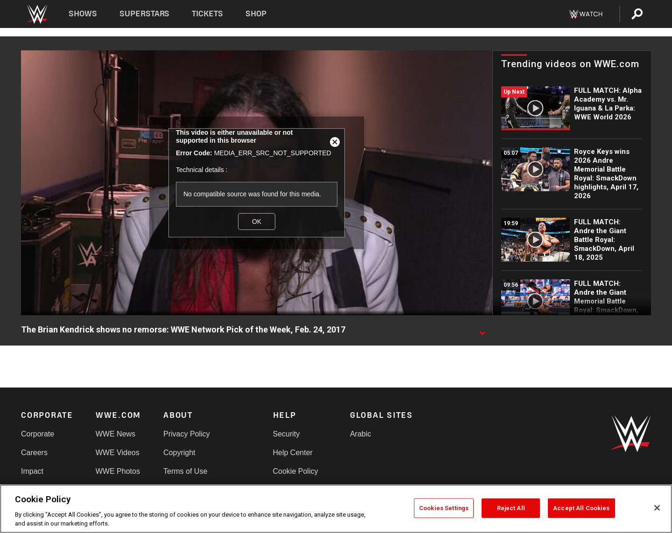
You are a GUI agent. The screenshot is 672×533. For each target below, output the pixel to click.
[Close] (657, 508)
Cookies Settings (444, 508)
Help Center (293, 453)
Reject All (511, 508)
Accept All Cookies (581, 508)
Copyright (179, 453)
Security (286, 434)
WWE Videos (118, 453)
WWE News (115, 434)
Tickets (207, 13)
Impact (32, 471)
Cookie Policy (295, 471)
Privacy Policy (186, 434)
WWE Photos (118, 471)
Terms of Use (185, 471)
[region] (336, 509)
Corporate (37, 434)
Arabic (360, 434)
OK (256, 221)
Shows (83, 13)
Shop (255, 13)
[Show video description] (482, 330)
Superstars (144, 13)
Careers (34, 453)
